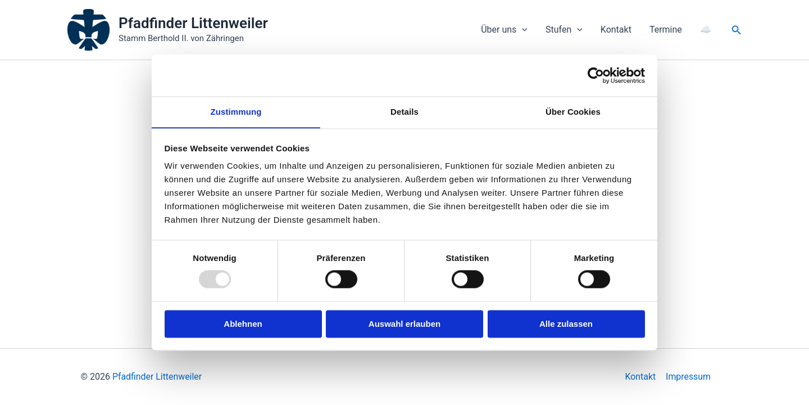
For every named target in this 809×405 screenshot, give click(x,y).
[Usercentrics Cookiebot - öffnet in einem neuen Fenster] (596, 74)
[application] (522, 29)
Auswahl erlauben (404, 324)
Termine (665, 29)
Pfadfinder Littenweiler (193, 23)
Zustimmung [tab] (236, 111)
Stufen (564, 29)
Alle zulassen (566, 324)
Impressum (688, 376)
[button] (736, 30)
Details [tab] (404, 111)
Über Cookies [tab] (573, 111)
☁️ (705, 29)
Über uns (504, 29)
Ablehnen (243, 324)
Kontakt (616, 29)
